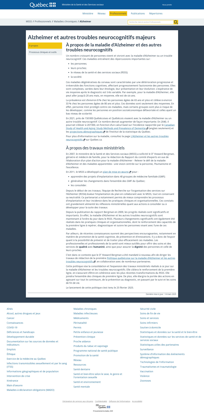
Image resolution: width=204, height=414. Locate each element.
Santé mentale (82, 386)
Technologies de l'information (157, 362)
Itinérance (12, 380)
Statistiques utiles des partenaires (159, 344)
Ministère (87, 13)
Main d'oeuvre (15, 385)
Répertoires (155, 13)
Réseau (102, 13)
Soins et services (149, 318)
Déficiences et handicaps (20, 332)
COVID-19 (12, 327)
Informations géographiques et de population (33, 371)
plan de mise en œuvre (117, 171)
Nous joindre (167, 5)
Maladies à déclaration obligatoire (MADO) (30, 389)
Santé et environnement (87, 381)
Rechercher (176, 22)
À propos (33, 45)
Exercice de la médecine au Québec (26, 358)
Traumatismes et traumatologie (158, 366)
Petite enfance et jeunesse (88, 332)
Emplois (11, 349)
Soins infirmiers (149, 322)
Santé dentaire (82, 369)
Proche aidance (82, 341)
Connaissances (15, 322)
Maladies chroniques (65, 21)
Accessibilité (137, 401)
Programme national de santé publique (96, 350)
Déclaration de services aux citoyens (77, 401)
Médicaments (81, 318)
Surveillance (147, 349)
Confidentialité (101, 401)
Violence (144, 376)
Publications (138, 13)
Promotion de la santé (86, 355)
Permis (77, 327)
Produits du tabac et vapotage (91, 346)
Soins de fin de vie (150, 313)
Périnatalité (80, 322)
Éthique (11, 354)
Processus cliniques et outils (43, 52)
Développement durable (20, 336)
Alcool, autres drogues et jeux (23, 313)
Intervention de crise (18, 376)
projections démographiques (87, 131)
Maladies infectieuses (86, 313)
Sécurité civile (148, 308)
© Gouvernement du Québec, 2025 (103, 411)
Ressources (80, 364)
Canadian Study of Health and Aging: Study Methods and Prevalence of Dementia (120, 126)
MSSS (29, 21)
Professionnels (118, 13)
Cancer (10, 318)
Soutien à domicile (150, 327)
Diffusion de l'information (119, 401)
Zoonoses (145, 380)
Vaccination (146, 371)
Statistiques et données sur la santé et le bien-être (168, 332)
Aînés (10, 308)
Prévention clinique (84, 336)
